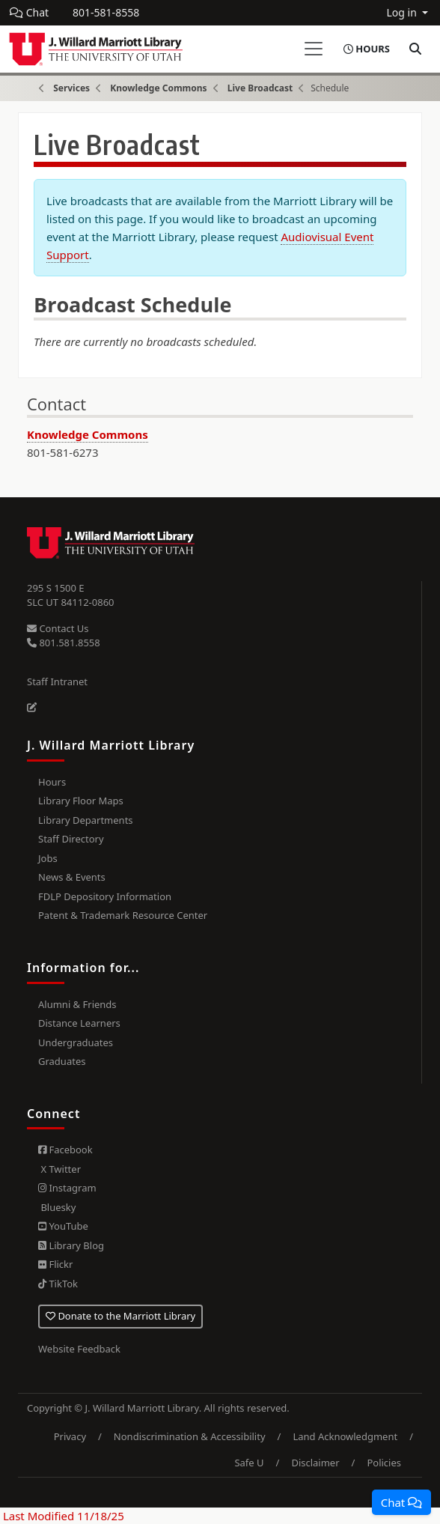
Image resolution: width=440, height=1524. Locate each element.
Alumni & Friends (77, 1004)
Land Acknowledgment (345, 1436)
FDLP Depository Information (104, 896)
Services (71, 88)
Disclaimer (315, 1462)
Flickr (55, 1264)
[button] (401, 1502)
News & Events (72, 877)
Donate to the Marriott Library (120, 1316)
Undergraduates (75, 1042)
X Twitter (59, 1169)
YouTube (63, 1226)
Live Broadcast (260, 88)
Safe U (248, 1462)
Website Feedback (79, 1348)
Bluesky (57, 1207)
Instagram (67, 1187)
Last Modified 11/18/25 (62, 1515)
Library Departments (85, 820)
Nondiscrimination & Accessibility (190, 1436)
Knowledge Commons (158, 88)
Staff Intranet (57, 681)
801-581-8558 (106, 12)
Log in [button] (402, 12)
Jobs (48, 858)
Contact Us (58, 628)
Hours (52, 782)
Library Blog (71, 1245)
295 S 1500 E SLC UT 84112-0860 (70, 595)
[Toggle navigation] (313, 48)
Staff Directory (71, 839)
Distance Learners (79, 1023)
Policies (384, 1462)
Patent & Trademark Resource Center (122, 915)
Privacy (70, 1436)
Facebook (65, 1149)
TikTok (58, 1283)
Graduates (61, 1061)
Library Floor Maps (80, 800)
